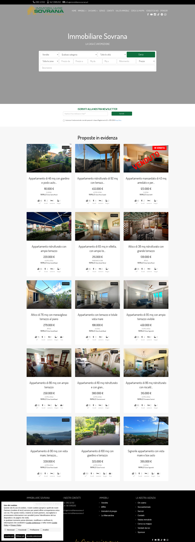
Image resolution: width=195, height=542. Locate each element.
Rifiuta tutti (20, 536)
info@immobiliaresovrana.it (76, 2)
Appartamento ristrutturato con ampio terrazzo (46, 245)
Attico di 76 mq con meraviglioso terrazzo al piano (47, 317)
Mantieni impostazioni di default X (48, 504)
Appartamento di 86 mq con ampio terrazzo (46, 388)
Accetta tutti (9, 536)
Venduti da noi (152, 10)
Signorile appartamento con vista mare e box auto (148, 460)
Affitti (103, 507)
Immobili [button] (82, 10)
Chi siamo (142, 503)
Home (74, 10)
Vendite (104, 503)
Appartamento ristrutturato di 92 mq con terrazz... (97, 174)
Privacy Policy (118, 120)
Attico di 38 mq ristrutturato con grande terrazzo (148, 245)
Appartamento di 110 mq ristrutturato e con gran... (97, 388)
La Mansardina (107, 515)
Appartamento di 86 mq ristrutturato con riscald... (148, 388)
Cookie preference (33, 523)
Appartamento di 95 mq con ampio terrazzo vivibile (148, 317)
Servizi (102, 10)
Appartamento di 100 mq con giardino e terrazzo (97, 460)
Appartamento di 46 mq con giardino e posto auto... (46, 174)
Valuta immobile (122, 10)
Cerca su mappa (137, 10)
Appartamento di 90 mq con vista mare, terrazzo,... (46, 460)
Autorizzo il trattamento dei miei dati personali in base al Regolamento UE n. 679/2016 (92, 120)
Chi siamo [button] (93, 10)
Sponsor (164, 10)
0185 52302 (40, 2)
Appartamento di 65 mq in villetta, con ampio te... (97, 245)
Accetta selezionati (34, 536)
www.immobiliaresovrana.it (73, 513)
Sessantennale (144, 507)
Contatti (110, 10)
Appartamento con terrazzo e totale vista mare (97, 317)
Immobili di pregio (109, 511)
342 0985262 (55, 2)
